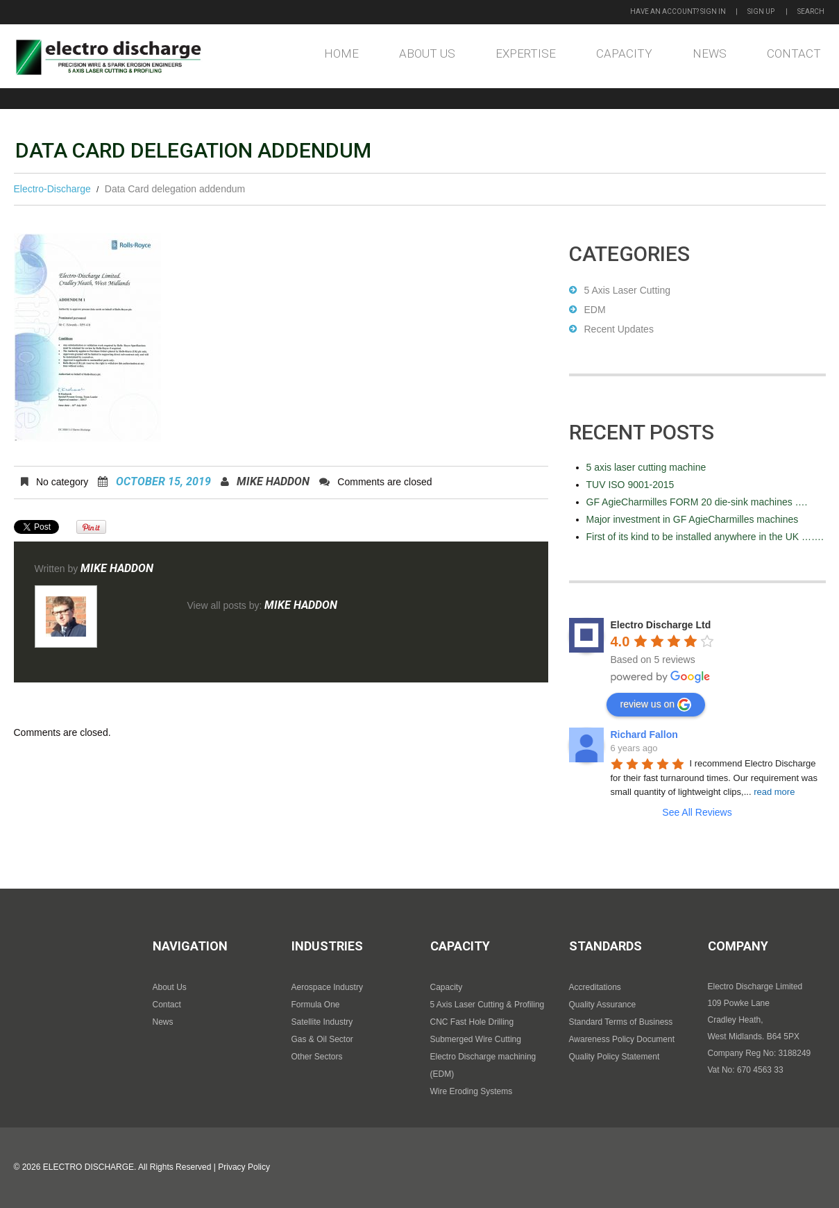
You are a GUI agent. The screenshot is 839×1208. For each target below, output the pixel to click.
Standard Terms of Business (621, 1022)
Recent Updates (619, 329)
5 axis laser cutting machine (646, 467)
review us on (656, 705)
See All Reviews (696, 812)
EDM (595, 309)
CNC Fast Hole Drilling (472, 1022)
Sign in (713, 11)
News (710, 53)
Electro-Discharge (52, 188)
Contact (794, 53)
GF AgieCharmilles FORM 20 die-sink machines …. (697, 501)
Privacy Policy (244, 1167)
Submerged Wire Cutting (475, 1039)
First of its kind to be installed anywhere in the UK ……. (705, 536)
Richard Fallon (644, 734)
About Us (427, 53)
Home (341, 53)
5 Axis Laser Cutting (627, 290)
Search (810, 11)
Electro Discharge (88, 1167)
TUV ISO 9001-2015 (630, 484)
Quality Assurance (602, 1004)
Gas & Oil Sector (322, 1039)
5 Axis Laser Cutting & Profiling (487, 1004)
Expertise (525, 53)
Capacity (624, 53)
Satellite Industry (322, 1022)
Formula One (315, 1004)
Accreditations (595, 987)
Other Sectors (317, 1057)
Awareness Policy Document (622, 1039)
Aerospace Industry (327, 987)
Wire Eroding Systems (471, 1091)
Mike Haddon (273, 481)
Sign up (760, 11)
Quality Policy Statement (614, 1057)
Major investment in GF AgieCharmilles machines (692, 519)
